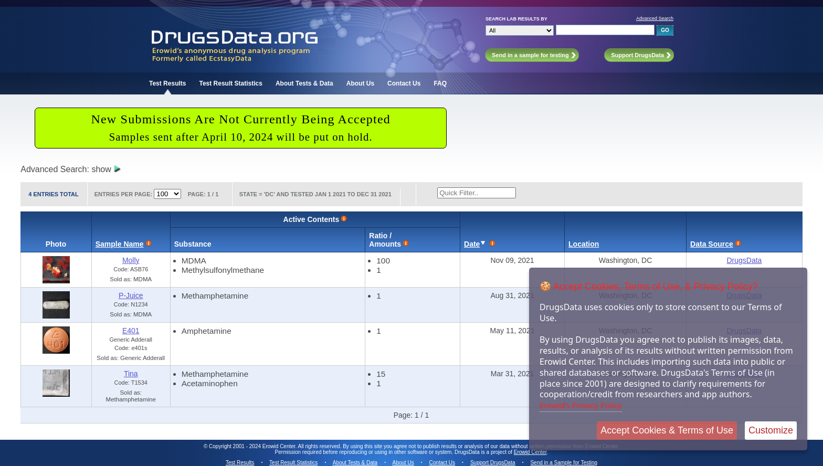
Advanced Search (654, 18)
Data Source (711, 244)
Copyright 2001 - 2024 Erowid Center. (253, 446)
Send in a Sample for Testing (563, 462)
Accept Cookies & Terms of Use (666, 430)
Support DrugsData (492, 462)
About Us (360, 83)
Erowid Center (530, 452)
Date (472, 244)
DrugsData (744, 260)
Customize (770, 430)
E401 (131, 330)
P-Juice (131, 295)
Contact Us (403, 83)
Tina (131, 373)
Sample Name (120, 244)
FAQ (440, 83)
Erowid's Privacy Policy (581, 405)
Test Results (167, 83)
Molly (131, 260)
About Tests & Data (304, 83)
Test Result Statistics (230, 83)
